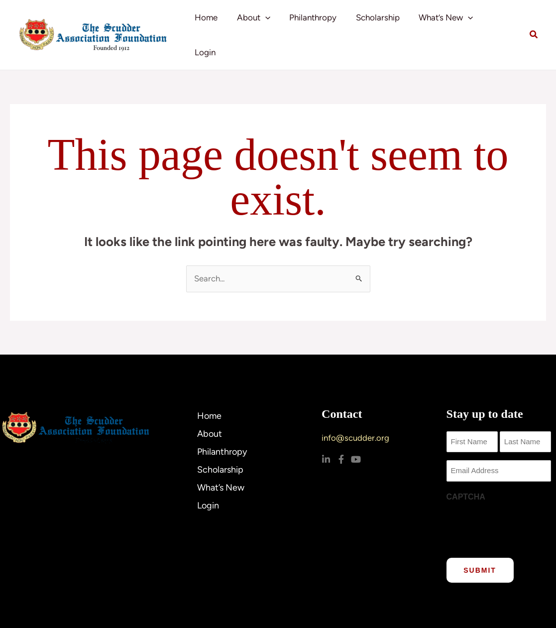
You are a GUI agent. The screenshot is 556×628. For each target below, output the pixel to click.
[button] (272, 24)
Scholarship (380, 25)
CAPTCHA (465, 476)
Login (500, 25)
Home (215, 25)
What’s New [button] (446, 24)
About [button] (260, 24)
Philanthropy (317, 25)
